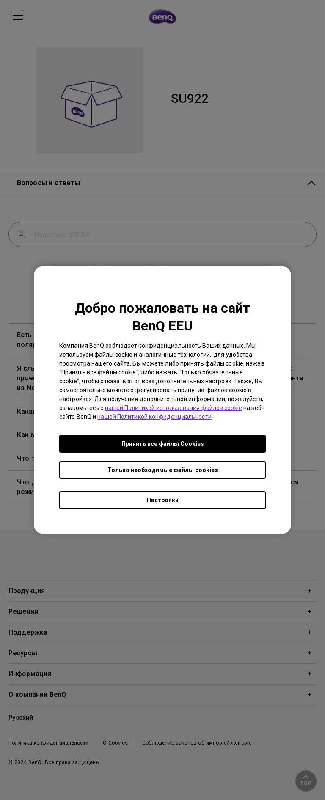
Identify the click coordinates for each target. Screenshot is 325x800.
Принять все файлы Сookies (162, 443)
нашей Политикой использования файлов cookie (173, 407)
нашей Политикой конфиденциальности (154, 416)
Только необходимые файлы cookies (162, 470)
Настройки (163, 500)
